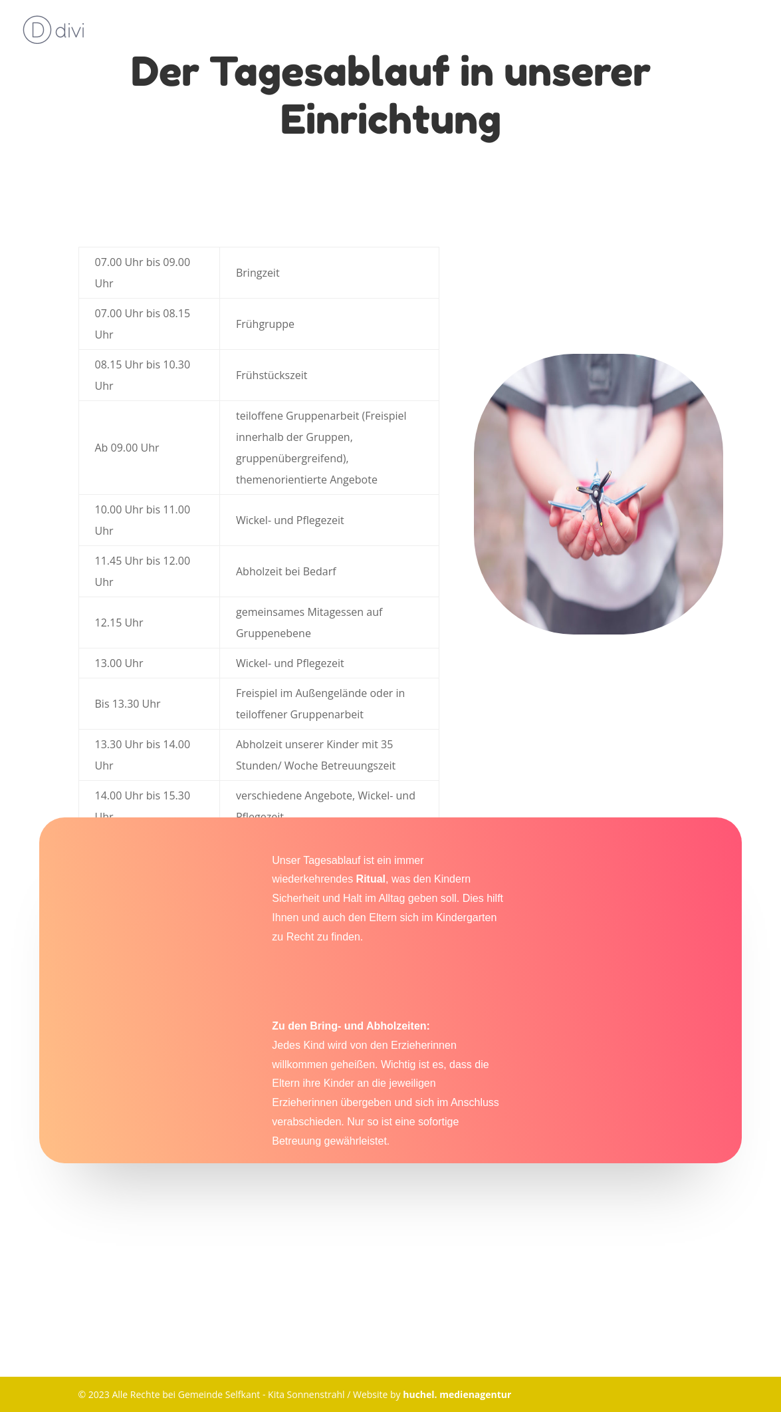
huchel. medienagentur (457, 1394)
